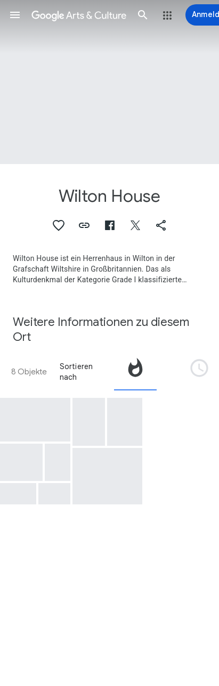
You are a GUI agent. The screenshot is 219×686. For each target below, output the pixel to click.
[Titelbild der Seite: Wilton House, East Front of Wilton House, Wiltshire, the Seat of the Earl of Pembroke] (109, 82)
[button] (15, 15)
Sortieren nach (76, 372)
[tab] (135, 371)
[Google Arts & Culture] (79, 15)
